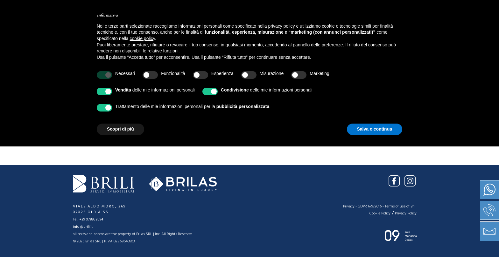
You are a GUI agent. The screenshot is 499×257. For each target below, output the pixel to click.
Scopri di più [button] (120, 239)
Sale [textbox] (77, 67)
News (277, 27)
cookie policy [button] (142, 149)
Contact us (343, 27)
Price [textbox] (260, 67)
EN (420, 9)
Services (245, 27)
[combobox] (88, 67)
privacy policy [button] (281, 136)
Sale (213, 27)
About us (182, 27)
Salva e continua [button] (374, 239)
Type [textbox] (192, 67)
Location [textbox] (129, 67)
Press (305, 27)
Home (149, 27)
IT (407, 9)
